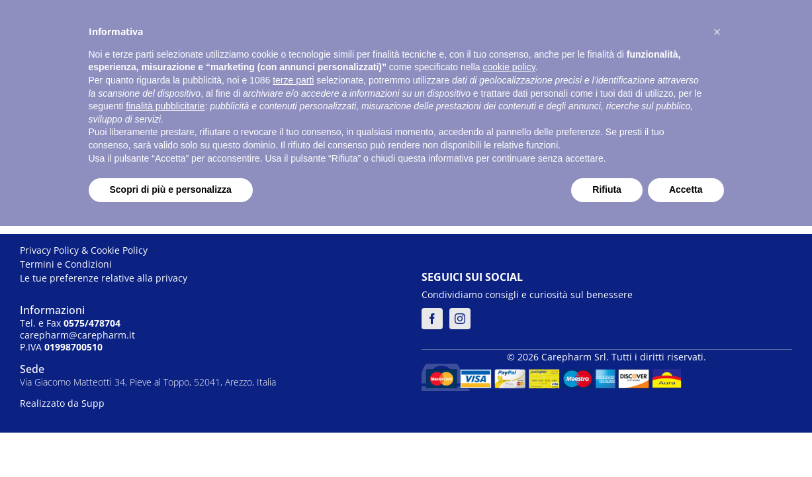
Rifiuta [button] (606, 189)
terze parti (293, 80)
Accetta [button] (686, 189)
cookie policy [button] (508, 67)
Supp (93, 403)
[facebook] (432, 318)
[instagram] (460, 318)
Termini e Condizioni (66, 264)
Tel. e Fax (70, 323)
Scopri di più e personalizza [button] (171, 189)
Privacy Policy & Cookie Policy (84, 250)
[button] (717, 31)
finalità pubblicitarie (165, 106)
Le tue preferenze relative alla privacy (103, 278)
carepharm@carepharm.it (77, 335)
